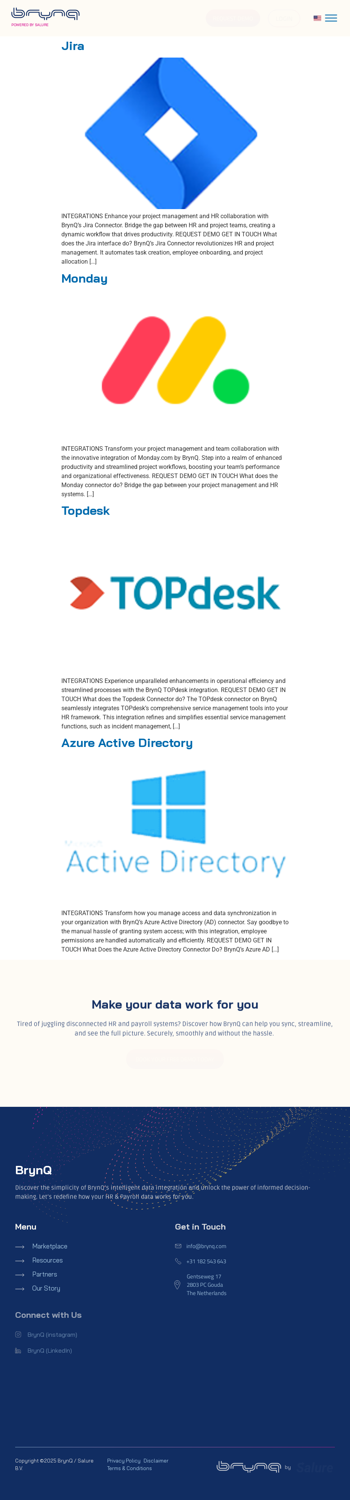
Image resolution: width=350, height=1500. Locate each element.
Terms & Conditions (129, 1468)
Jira (72, 45)
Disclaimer (156, 1461)
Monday (84, 278)
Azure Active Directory (127, 742)
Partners (44, 1274)
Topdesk (85, 510)
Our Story (46, 1288)
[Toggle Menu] (331, 18)
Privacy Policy (124, 1461)
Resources (47, 1260)
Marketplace (49, 1246)
